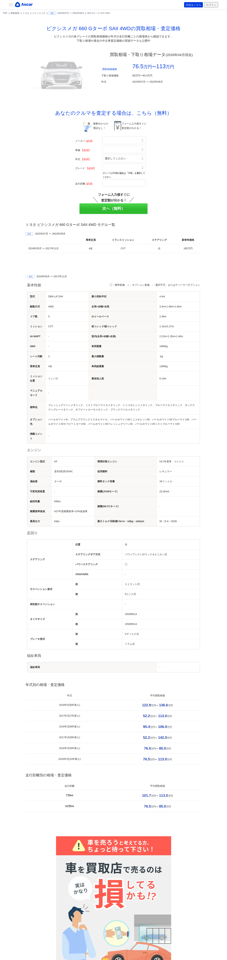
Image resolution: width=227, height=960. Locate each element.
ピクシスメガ (38, 13)
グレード (85, 168)
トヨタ (26, 13)
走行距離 (83, 183)
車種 (83, 150)
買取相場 (15, 13)
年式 (83, 159)
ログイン (211, 4)
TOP (5, 13)
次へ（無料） (113, 208)
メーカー (83, 141)
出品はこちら (193, 4)
